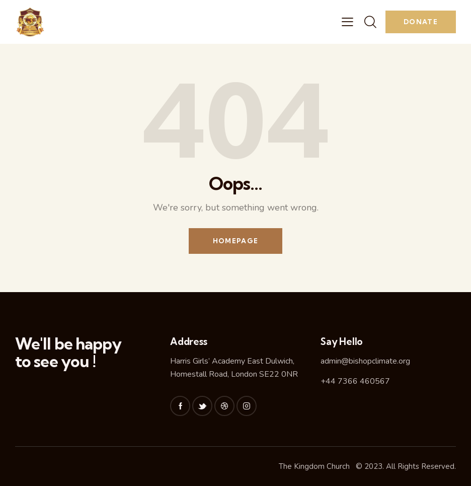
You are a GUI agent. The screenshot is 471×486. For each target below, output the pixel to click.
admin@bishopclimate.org (365, 361)
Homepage (235, 241)
